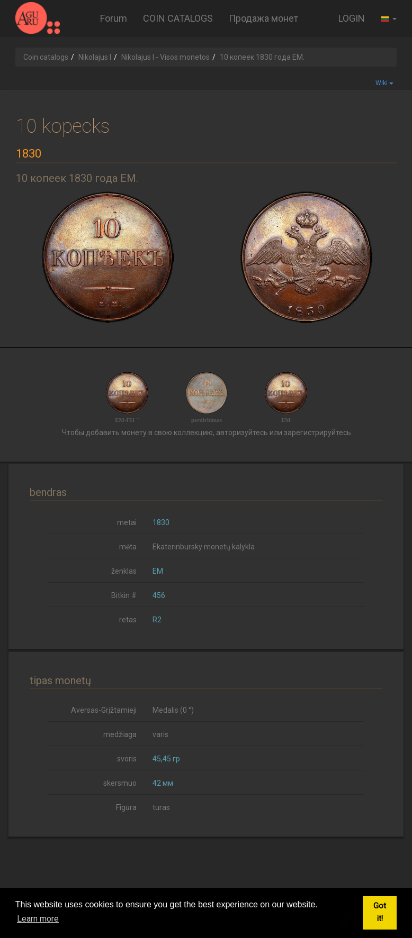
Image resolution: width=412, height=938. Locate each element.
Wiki (384, 83)
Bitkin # (124, 595)
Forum (113, 18)
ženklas (124, 571)
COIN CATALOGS (178, 18)
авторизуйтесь (242, 432)
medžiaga (120, 734)
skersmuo (120, 783)
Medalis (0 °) (173, 710)
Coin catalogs (45, 57)
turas (161, 807)
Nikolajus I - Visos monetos (165, 57)
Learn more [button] (38, 919)
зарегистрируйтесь (317, 432)
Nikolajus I (94, 57)
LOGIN (351, 18)
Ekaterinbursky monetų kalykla (204, 546)
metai (127, 522)
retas (128, 619)
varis (160, 734)
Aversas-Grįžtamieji (104, 710)
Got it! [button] (379, 912)
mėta (128, 546)
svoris (127, 759)
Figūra (126, 807)
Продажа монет (263, 18)
